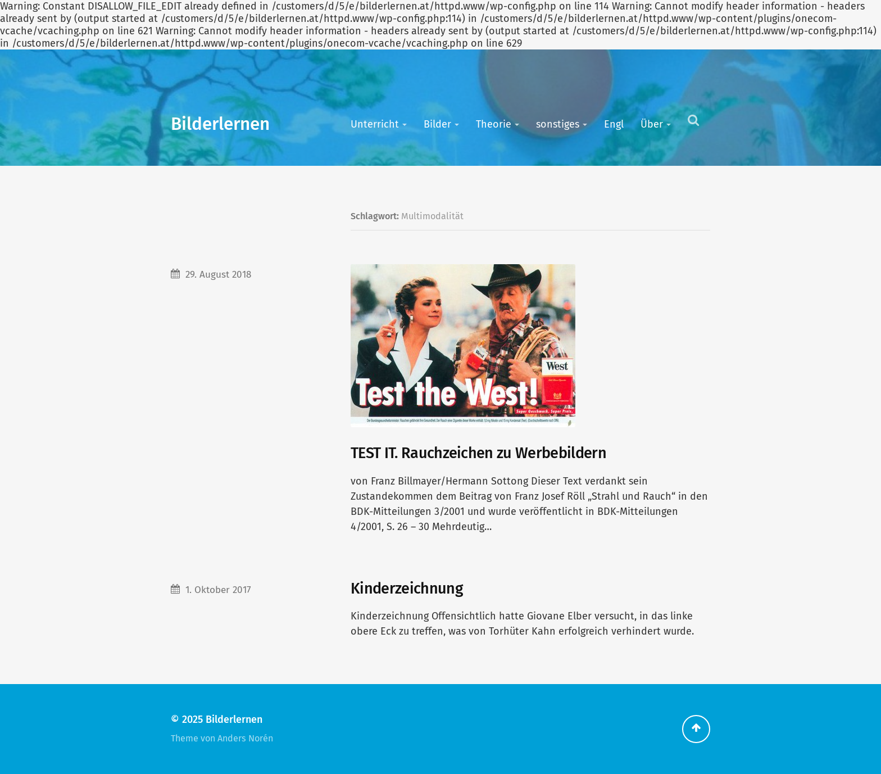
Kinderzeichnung (407, 589)
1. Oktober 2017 (218, 590)
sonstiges (557, 124)
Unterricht (375, 124)
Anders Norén (245, 738)
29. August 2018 (218, 274)
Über (652, 124)
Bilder (437, 124)
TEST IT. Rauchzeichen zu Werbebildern (478, 453)
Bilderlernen (220, 124)
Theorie (493, 124)
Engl (614, 124)
